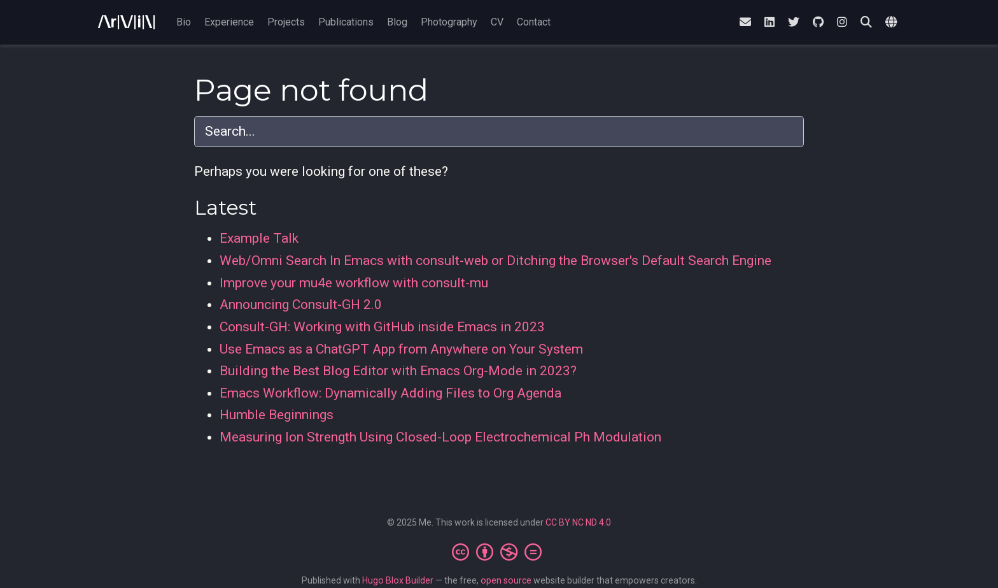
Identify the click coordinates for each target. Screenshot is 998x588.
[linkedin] (769, 22)
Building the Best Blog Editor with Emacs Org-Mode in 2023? (398, 370)
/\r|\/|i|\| (127, 22)
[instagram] (842, 22)
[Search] (866, 22)
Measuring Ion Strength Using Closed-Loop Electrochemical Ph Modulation (440, 437)
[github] (818, 22)
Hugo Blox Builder (397, 580)
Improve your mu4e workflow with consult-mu (354, 282)
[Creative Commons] (499, 551)
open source (506, 580)
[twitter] (793, 22)
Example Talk (259, 238)
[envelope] (745, 22)
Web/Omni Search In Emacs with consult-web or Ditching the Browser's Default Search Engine (495, 260)
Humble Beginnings (277, 414)
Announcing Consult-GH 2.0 (301, 304)
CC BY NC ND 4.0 (578, 522)
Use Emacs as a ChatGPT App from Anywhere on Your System (401, 349)
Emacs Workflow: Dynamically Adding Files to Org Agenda (390, 393)
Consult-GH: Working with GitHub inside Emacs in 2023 (382, 326)
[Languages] (892, 22)
